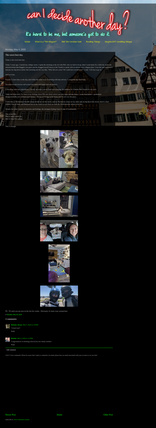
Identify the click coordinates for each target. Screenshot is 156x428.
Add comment (11, 350)
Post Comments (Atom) (21, 419)
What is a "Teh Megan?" (46, 42)
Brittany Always (16, 325)
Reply (13, 331)
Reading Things (93, 42)
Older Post (108, 414)
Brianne (14, 338)
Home (27, 42)
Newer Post (10, 414)
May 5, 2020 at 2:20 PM (30, 325)
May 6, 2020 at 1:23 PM (25, 338)
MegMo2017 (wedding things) (118, 42)
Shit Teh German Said (71, 42)
